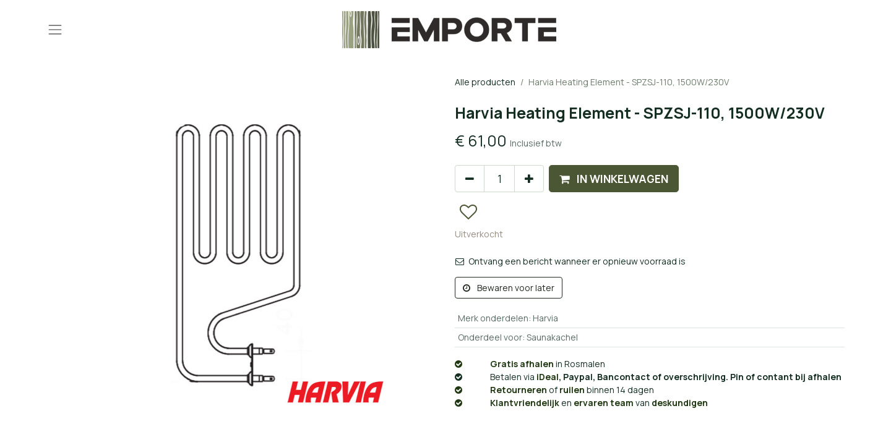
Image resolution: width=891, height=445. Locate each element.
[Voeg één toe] (529, 178)
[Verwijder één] (469, 178)
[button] (614, 178)
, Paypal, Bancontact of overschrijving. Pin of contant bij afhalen (648, 377)
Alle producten (485, 82)
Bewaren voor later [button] (508, 288)
